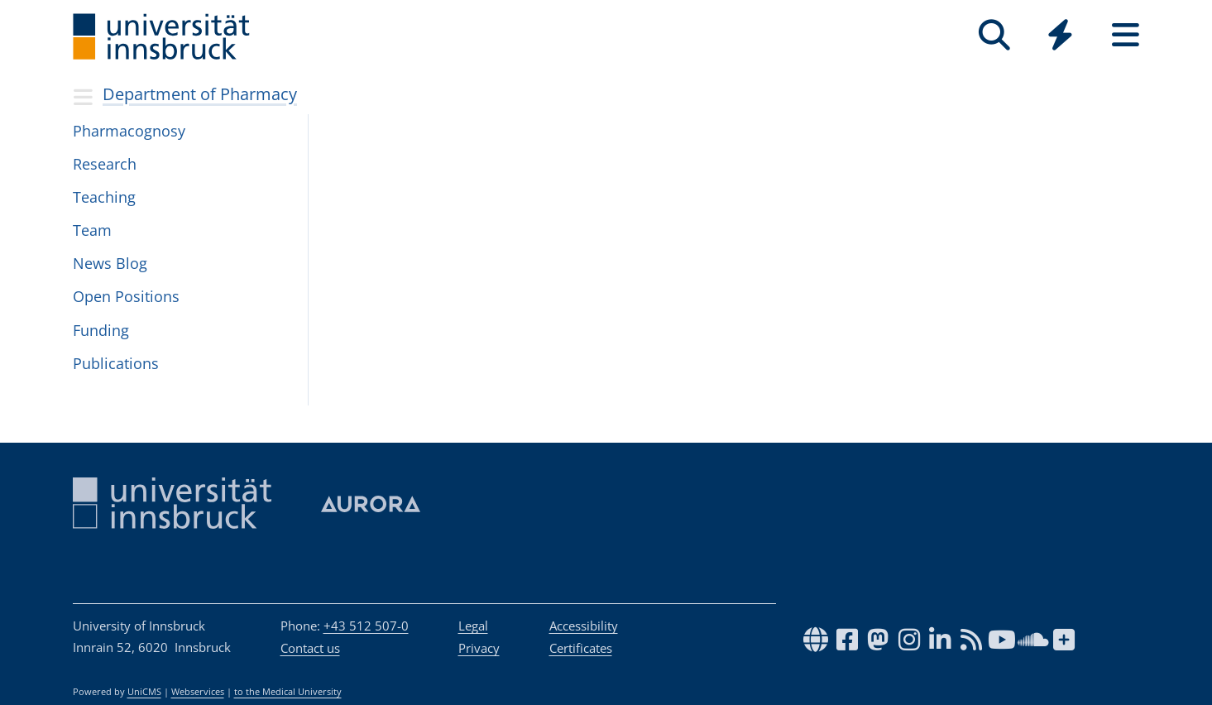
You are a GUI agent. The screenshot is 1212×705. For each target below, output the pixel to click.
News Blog (110, 263)
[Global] (1060, 37)
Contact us (310, 648)
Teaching (104, 197)
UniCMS (144, 692)
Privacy (479, 648)
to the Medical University (288, 692)
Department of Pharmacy (200, 94)
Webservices (197, 692)
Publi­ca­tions (116, 363)
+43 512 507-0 (366, 625)
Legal (473, 625)
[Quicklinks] (1060, 35)
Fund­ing (101, 330)
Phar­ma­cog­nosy (129, 131)
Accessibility (583, 625)
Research (105, 164)
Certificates (580, 648)
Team (92, 230)
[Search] (995, 35)
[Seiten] (1125, 35)
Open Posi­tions (126, 296)
